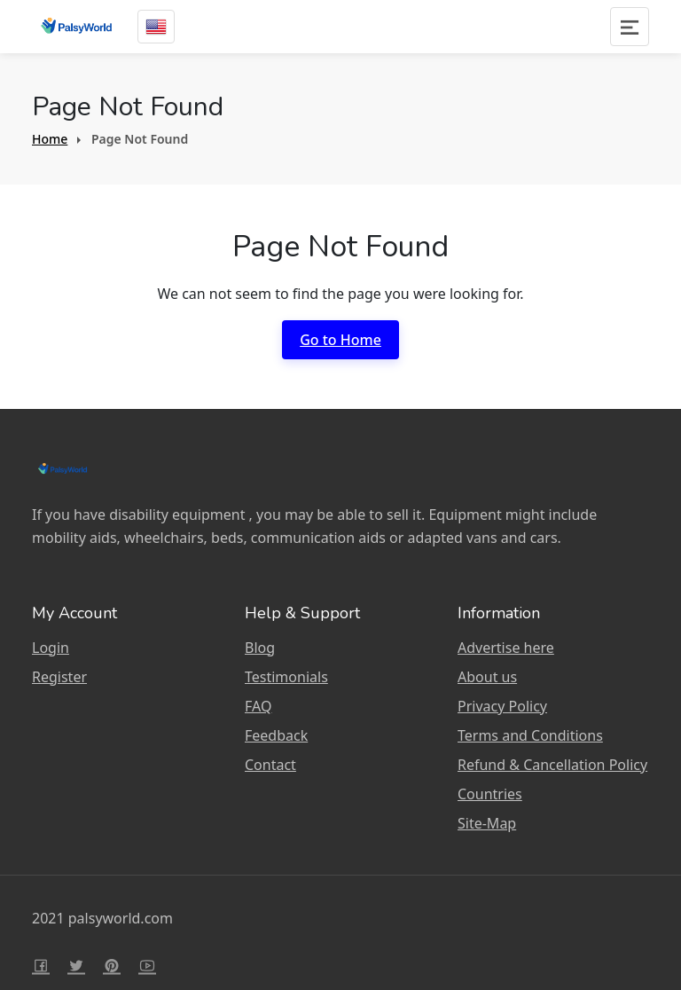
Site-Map (487, 823)
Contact (270, 764)
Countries (490, 794)
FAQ (258, 706)
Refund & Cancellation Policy (552, 764)
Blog (260, 647)
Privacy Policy (502, 706)
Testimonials (286, 677)
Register (59, 677)
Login (50, 647)
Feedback (276, 735)
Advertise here (506, 647)
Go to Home (340, 340)
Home (49, 138)
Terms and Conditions (530, 735)
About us (487, 677)
